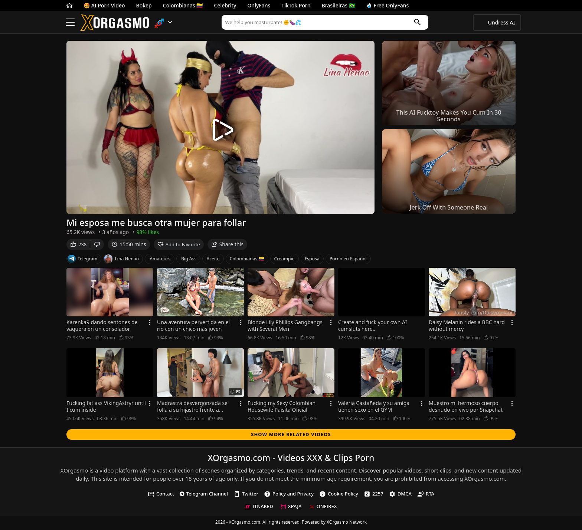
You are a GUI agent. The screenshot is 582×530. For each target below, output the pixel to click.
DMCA (400, 495)
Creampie (284, 260)
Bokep (144, 5)
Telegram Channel (204, 495)
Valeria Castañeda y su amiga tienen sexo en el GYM (373, 408)
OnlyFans (258, 5)
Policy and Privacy (289, 495)
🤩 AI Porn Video (104, 5)
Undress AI (501, 22)
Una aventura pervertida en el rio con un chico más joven (193, 327)
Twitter (245, 495)
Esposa (312, 260)
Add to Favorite (178, 246)
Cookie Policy (338, 495)
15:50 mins (128, 245)
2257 (373, 495)
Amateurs (160, 260)
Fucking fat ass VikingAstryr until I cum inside (106, 408)
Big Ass (188, 260)
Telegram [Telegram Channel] (82, 260)
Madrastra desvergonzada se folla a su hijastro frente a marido (192, 408)
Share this (227, 245)
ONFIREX (323, 508)
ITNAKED (259, 508)
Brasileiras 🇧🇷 (338, 5)
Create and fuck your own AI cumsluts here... (372, 327)
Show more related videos (291, 435)
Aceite (212, 260)
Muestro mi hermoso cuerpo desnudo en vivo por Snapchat (466, 408)
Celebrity (225, 5)
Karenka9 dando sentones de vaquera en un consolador (102, 327)
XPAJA (291, 508)
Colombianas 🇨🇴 (183, 5)
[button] (163, 22)
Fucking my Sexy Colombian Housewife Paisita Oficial (281, 408)
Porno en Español (348, 260)
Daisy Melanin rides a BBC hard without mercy (467, 327)
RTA (425, 495)
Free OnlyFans (387, 5)
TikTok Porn (295, 5)
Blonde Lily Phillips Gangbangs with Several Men (285, 327)
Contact (161, 495)
